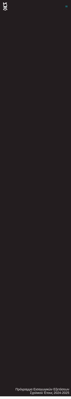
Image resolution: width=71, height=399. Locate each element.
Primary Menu (66, 6)
